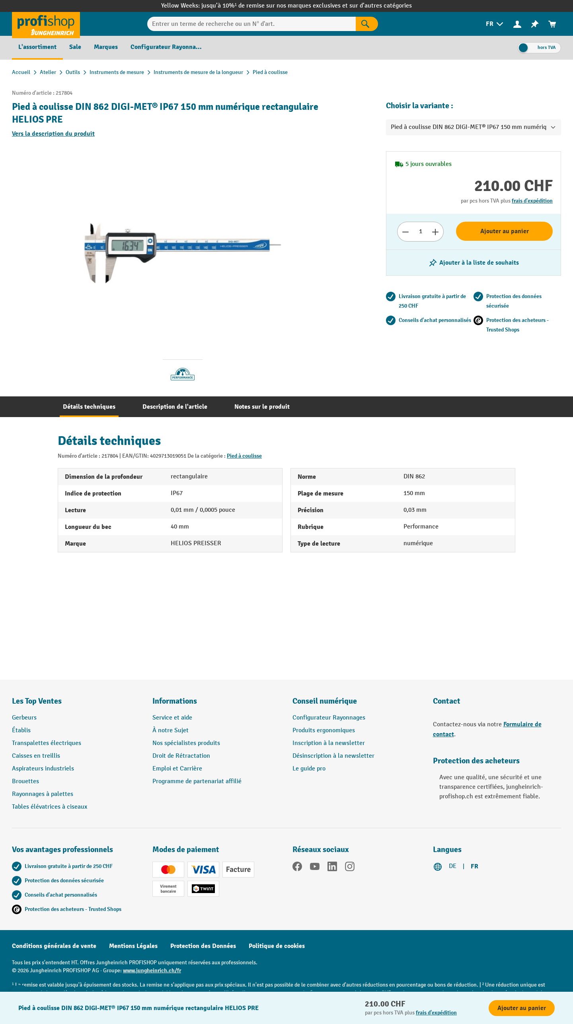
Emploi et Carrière (177, 768)
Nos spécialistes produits (186, 743)
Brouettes (25, 781)
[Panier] (552, 24)
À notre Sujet (170, 730)
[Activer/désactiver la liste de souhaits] (473, 262)
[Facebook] (297, 868)
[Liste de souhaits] (535, 24)
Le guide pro (308, 768)
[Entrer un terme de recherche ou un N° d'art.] (251, 24)
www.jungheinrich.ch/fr (152, 970)
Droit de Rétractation (181, 756)
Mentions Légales (133, 946)
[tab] (89, 406)
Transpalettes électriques (46, 743)
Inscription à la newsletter (328, 743)
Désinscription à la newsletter (333, 756)
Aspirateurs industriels (43, 768)
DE (452, 866)
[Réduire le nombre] (405, 232)
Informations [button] (174, 701)
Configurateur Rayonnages (328, 718)
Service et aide (172, 718)
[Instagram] (350, 868)
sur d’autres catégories (380, 6)
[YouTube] (315, 868)
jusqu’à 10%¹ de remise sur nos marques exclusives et (275, 6)
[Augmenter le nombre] (435, 232)
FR (474, 866)
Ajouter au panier (504, 231)
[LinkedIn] (332, 868)
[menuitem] (495, 24)
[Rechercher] (367, 24)
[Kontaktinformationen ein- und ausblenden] (20, 1004)
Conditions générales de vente (54, 946)
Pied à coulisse (244, 456)
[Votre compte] (517, 23)
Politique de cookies (277, 946)
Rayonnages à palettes (42, 794)
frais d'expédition (532, 200)
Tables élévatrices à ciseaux (49, 807)
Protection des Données (203, 946)
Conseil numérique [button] (324, 701)
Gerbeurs (24, 718)
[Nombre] (420, 232)
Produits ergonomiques (323, 730)
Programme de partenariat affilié (197, 781)
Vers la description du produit (53, 134)
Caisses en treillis (36, 756)
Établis (21, 730)
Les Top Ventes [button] (37, 701)
